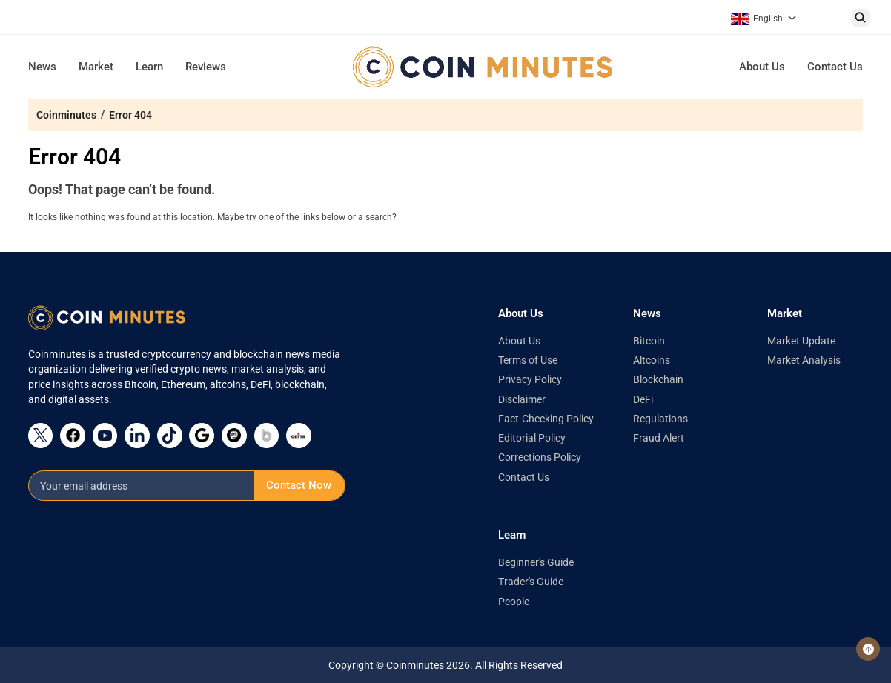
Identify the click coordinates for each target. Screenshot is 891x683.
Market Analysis (804, 360)
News (42, 66)
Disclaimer (522, 399)
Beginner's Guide (536, 562)
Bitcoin (649, 341)
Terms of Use (527, 360)
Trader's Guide (530, 581)
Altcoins (651, 360)
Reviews (205, 66)
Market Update (801, 341)
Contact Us (835, 66)
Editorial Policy (532, 438)
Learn (149, 66)
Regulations (660, 418)
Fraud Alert (658, 438)
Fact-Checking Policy (546, 418)
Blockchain (658, 379)
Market (96, 66)
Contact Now (298, 485)
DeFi (643, 399)
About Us (762, 66)
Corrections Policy (539, 457)
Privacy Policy (530, 379)
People (513, 601)
